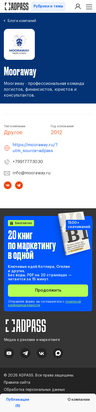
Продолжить (48, 290)
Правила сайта (17, 382)
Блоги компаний (22, 21)
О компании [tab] (79, 400)
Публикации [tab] (17, 403)
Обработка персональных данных (34, 390)
